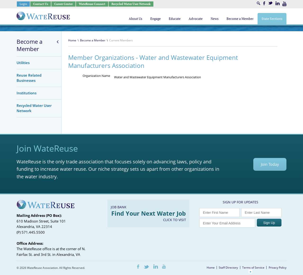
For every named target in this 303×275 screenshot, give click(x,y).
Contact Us (40, 4)
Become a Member (29, 45)
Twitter (270, 2)
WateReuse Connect (92, 4)
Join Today (270, 164)
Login (23, 4)
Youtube (284, 3)
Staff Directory (228, 268)
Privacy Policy (277, 268)
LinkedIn (278, 3)
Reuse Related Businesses (29, 78)
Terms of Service (253, 268)
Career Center (63, 4)
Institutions (26, 93)
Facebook (264, 3)
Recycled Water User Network (131, 4)
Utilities (23, 62)
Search (258, 3)
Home (72, 40)
